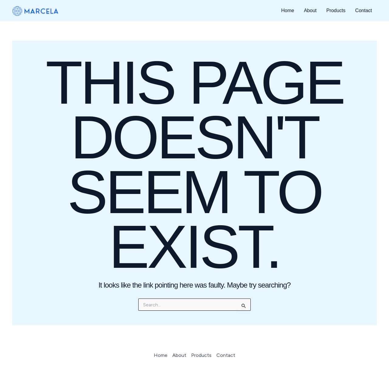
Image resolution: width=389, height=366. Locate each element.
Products (336, 10)
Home (287, 10)
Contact (363, 10)
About (310, 10)
